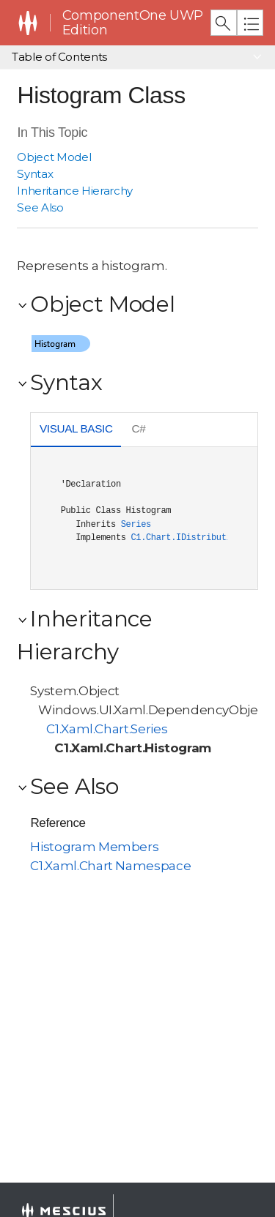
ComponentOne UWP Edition (132, 23)
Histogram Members (94, 846)
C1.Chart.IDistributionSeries (201, 538)
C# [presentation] (139, 428)
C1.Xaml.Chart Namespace (110, 865)
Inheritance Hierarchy (75, 191)
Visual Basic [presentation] (76, 428)
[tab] (76, 430)
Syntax (35, 174)
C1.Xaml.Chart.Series (106, 729)
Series (136, 525)
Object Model (54, 157)
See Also (40, 207)
